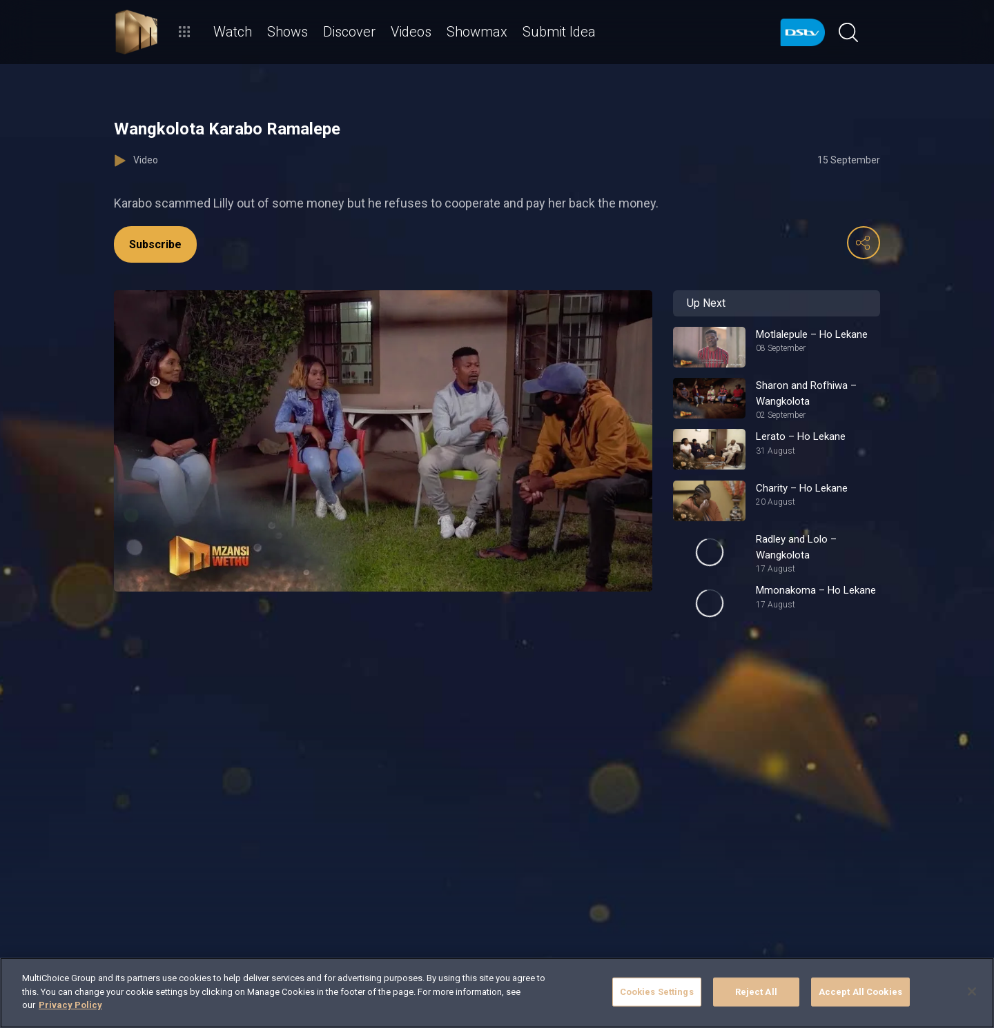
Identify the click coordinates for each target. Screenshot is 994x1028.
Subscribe (155, 244)
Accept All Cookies (860, 992)
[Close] (972, 991)
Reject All (756, 992)
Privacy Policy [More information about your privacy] (70, 1005)
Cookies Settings (657, 992)
